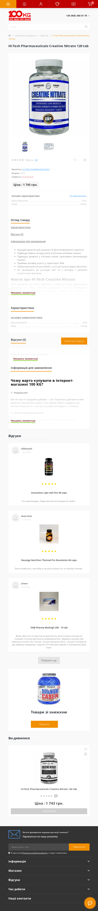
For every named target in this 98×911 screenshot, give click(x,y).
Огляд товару (20, 206)
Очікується (49, 797)
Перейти (44, 710)
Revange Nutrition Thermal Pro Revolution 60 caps (49, 546)
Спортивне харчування (26, 35)
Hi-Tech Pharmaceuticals (36, 155)
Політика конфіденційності (35, 839)
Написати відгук (74, 327)
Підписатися (79, 833)
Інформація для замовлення (28, 228)
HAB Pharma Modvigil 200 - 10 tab (49, 613)
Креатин (45, 35)
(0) (36, 146)
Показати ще (49, 647)
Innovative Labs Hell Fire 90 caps (49, 479)
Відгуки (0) (17, 221)
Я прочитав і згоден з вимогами (39, 839)
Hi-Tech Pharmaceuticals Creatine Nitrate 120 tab (49, 775)
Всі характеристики (78, 182)
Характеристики (21, 213)
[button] (41, 4)
